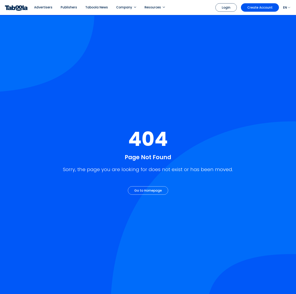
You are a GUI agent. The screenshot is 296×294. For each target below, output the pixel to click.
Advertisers (43, 7)
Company (124, 7)
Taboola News (96, 7)
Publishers (69, 7)
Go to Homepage (148, 190)
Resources (153, 7)
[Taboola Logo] (16, 7)
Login (226, 7)
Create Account (260, 7)
